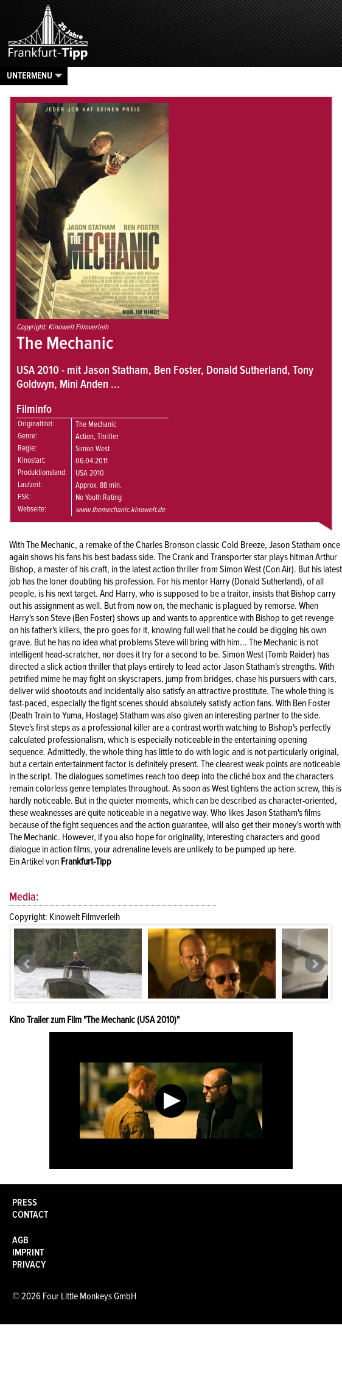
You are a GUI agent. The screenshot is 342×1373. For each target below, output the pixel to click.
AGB (20, 1240)
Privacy (29, 1265)
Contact (30, 1215)
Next (314, 964)
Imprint (28, 1252)
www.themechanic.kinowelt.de (120, 509)
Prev (27, 964)
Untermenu (29, 75)
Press (24, 1202)
